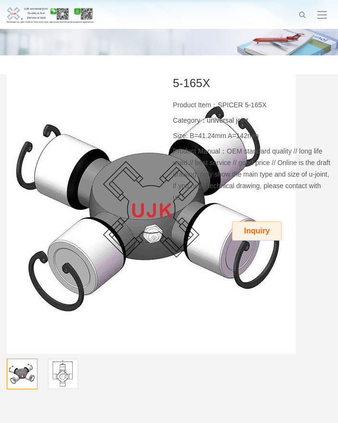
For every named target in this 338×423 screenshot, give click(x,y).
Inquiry (257, 231)
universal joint (227, 120)
